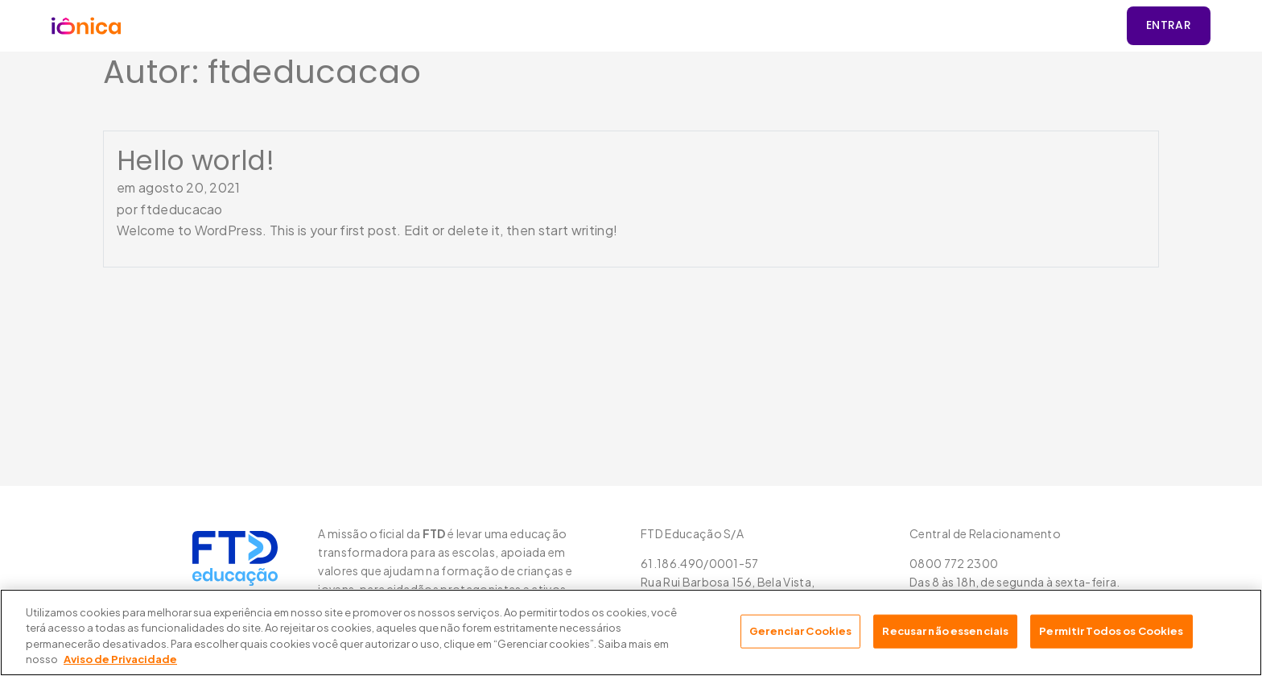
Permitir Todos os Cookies (1111, 630)
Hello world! (195, 161)
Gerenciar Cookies (800, 630)
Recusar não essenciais (945, 630)
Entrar (1168, 25)
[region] (631, 632)
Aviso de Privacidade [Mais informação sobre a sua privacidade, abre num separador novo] (120, 659)
